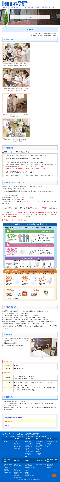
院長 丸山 (16, 443)
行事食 (15, 469)
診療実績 (27, 472)
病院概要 (27, 464)
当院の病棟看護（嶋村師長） (14, 417)
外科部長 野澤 (17, 446)
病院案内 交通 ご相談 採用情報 (45, 7)
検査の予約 (6, 470)
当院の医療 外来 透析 (16, 7)
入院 (6, 26)
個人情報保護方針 (29, 475)
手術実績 (27, 474)
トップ (15, 441)
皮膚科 (26, 450)
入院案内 (8, 421)
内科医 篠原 (17, 448)
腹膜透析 (27, 445)
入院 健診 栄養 (28, 7)
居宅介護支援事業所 (41, 464)
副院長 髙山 (17, 445)
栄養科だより (17, 470)
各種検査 (6, 469)
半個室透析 (38, 453)
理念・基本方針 (28, 465)
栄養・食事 (16, 464)
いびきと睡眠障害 (29, 443)
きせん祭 (38, 454)
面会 (7, 425)
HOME (5, 7)
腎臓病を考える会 (18, 472)
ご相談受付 (49, 465)
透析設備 (38, 451)
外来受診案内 (28, 441)
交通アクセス (50, 464)
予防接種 (6, 467)
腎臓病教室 (16, 475)
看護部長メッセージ (30, 470)
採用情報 (49, 467)
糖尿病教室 (16, 474)
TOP (3, 26)
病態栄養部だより (18, 477)
